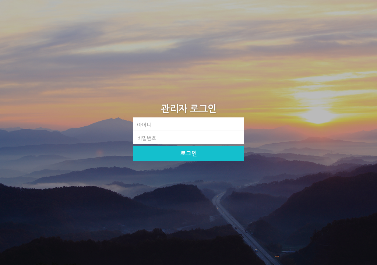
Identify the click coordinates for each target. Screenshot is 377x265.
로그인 (188, 153)
